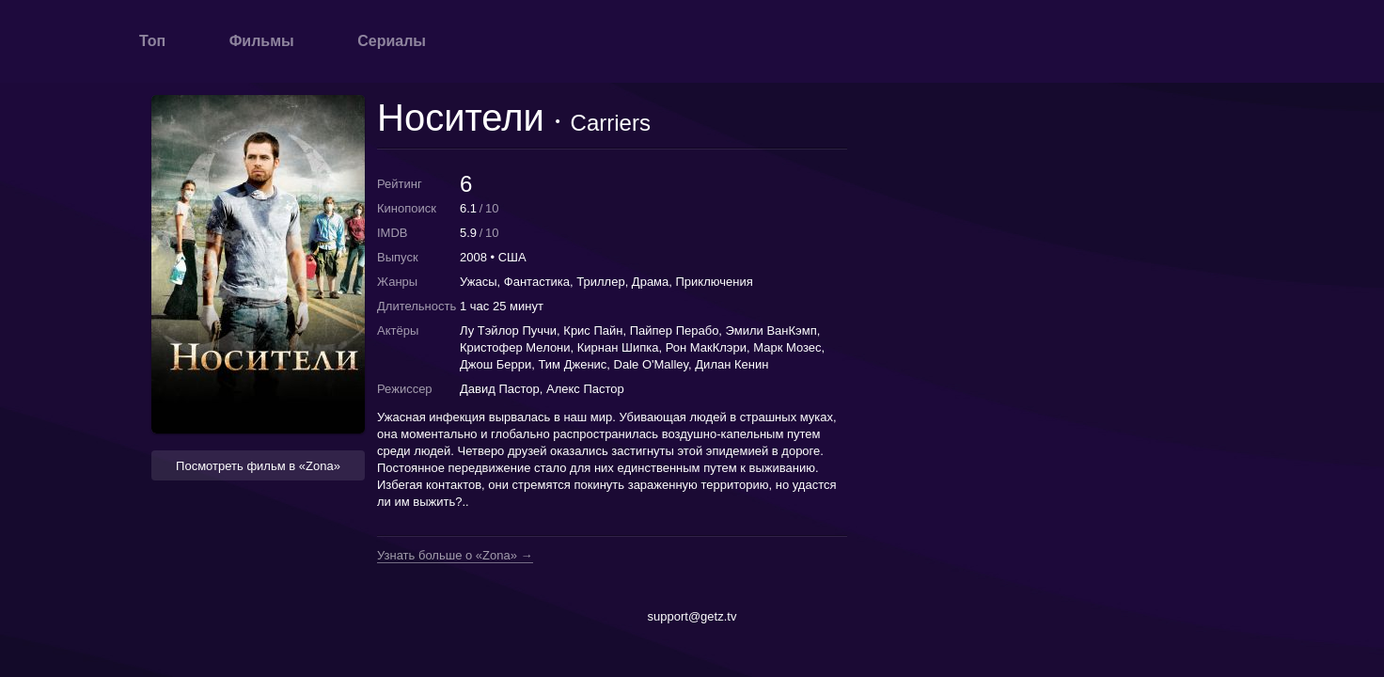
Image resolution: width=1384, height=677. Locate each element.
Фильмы (261, 41)
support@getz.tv (692, 616)
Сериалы (391, 41)
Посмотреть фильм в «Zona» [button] (258, 466)
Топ (152, 41)
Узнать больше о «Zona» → (455, 555)
